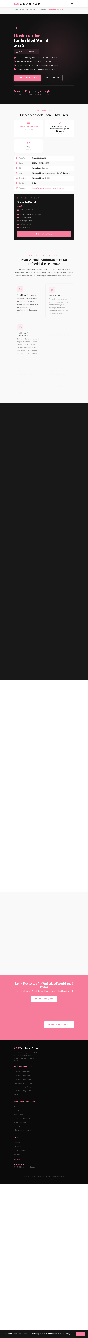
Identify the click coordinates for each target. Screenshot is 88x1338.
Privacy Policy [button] (64, 1334)
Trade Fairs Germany (27, 10)
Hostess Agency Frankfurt (23, 1071)
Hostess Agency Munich (23, 1075)
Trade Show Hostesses (22, 1107)
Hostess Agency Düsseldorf (24, 1091)
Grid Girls (17, 1126)
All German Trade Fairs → (23, 1130)
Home (16, 10)
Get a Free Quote (27, 77)
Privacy (46, 1180)
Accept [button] (80, 1334)
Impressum (18, 1142)
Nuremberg (41, 10)
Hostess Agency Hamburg (24, 1083)
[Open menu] (72, 3)
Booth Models (19, 1115)
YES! (27, 3)
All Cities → (18, 1094)
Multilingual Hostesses (22, 1118)
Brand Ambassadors (21, 1122)
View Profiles (52, 77)
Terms (53, 1180)
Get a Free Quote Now (59, 1024)
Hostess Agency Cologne (23, 1087)
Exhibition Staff (19, 1111)
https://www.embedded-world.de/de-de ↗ (49, 190)
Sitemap (17, 1154)
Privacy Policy (19, 1146)
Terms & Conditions (21, 1150)
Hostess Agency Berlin (22, 1079)
